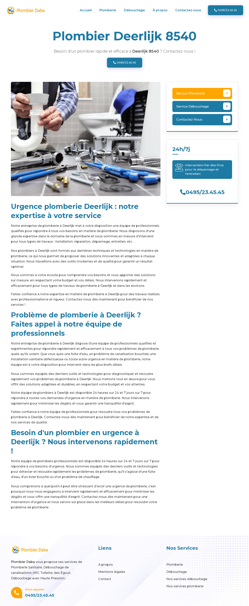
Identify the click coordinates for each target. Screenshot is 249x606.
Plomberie (107, 10)
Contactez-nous (188, 10)
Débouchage (134, 10)
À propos (160, 10)
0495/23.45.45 (225, 10)
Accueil (86, 10)
